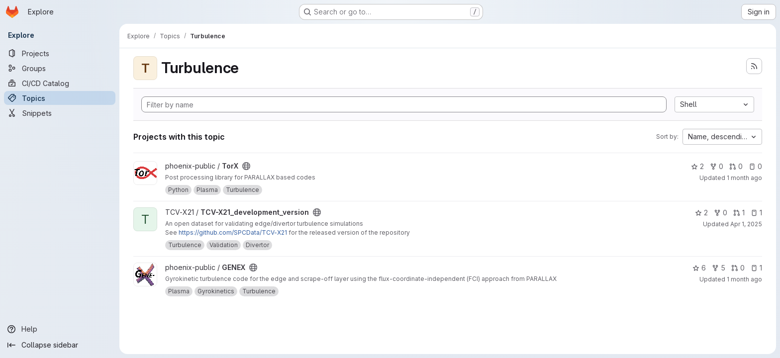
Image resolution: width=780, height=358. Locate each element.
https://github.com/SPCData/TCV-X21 (233, 232)
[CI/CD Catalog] (59, 83)
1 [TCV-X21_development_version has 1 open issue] (756, 212)
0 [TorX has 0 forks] (716, 166)
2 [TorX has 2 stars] (697, 166)
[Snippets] (59, 113)
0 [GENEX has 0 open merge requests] (738, 268)
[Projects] (59, 53)
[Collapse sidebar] (59, 345)
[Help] (59, 329)
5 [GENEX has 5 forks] (718, 268)
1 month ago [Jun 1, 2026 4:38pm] (744, 279)
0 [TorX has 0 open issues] (755, 166)
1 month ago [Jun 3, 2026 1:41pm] (744, 177)
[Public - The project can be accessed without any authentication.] (246, 166)
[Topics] (59, 98)
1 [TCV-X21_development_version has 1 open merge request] (739, 212)
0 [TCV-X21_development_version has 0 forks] (720, 212)
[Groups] (59, 68)
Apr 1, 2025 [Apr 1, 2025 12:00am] (746, 224)
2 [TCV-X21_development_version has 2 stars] (701, 212)
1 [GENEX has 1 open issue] (756, 268)
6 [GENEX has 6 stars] (699, 268)
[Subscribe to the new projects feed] (754, 66)
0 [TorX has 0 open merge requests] (736, 166)
